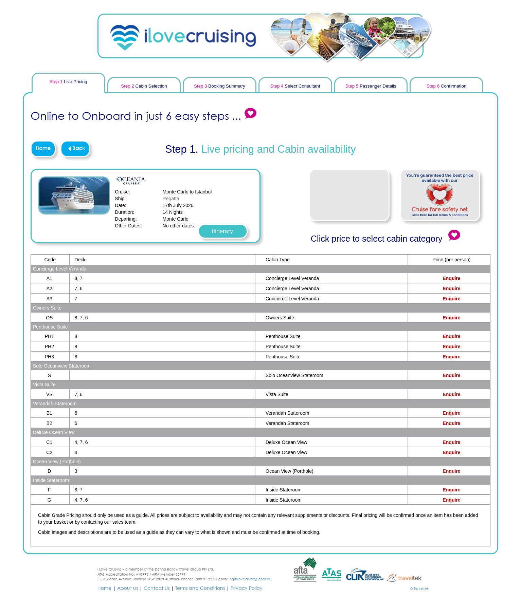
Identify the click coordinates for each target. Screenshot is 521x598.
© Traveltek (419, 589)
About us (127, 588)
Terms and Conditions (200, 588)
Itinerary (222, 231)
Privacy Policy (247, 588)
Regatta (171, 198)
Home (43, 148)
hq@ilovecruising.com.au (250, 579)
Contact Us (156, 588)
